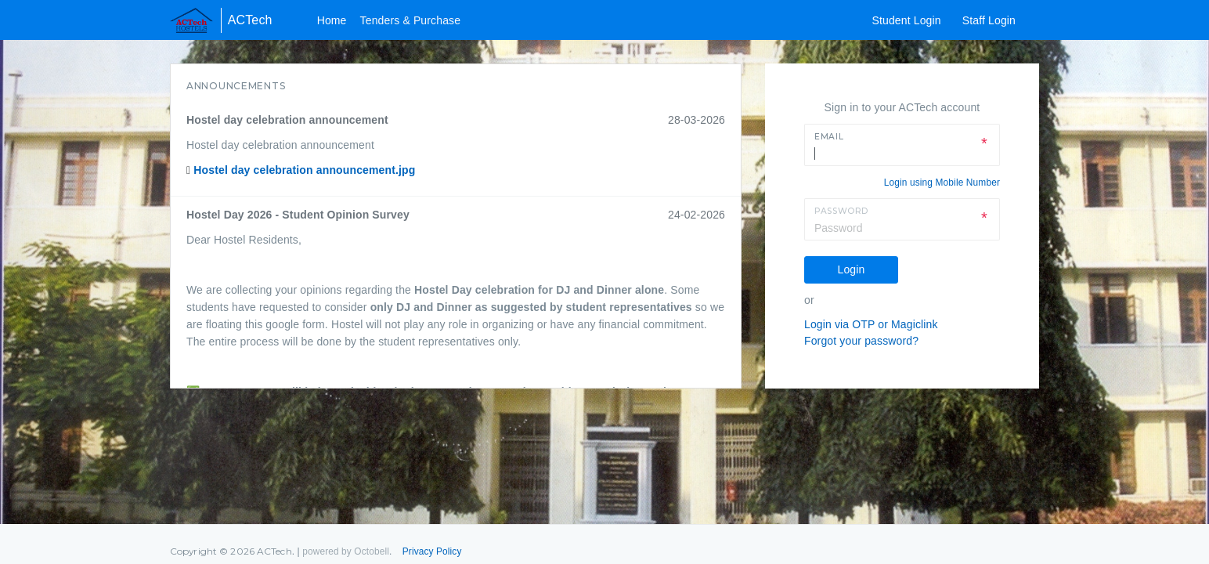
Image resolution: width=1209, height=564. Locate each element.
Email (828, 137)
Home (332, 20)
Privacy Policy (432, 551)
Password (841, 211)
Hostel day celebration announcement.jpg (304, 170)
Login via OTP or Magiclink (871, 324)
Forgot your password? (861, 340)
